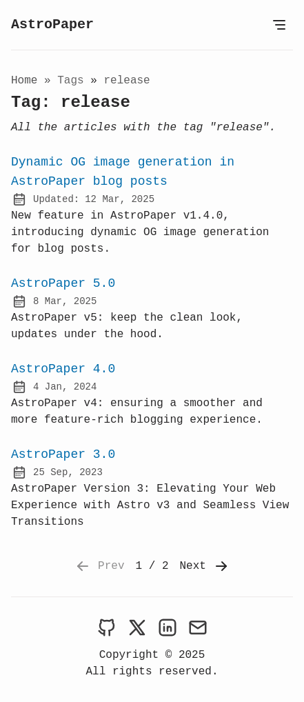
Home (24, 80)
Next (205, 566)
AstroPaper (52, 24)
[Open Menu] (279, 25)
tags (73, 80)
